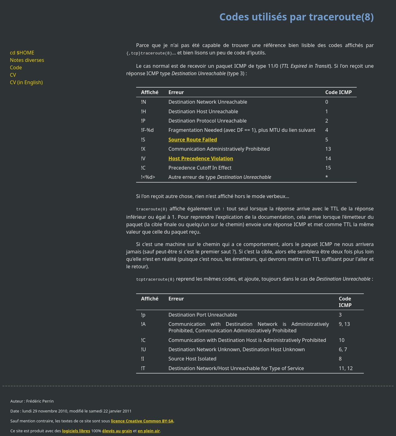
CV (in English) (26, 82)
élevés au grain (117, 429)
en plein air (149, 429)
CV (13, 74)
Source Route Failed (192, 139)
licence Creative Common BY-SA (142, 419)
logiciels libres (76, 429)
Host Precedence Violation (200, 157)
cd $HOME (22, 52)
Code (16, 67)
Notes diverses (27, 60)
